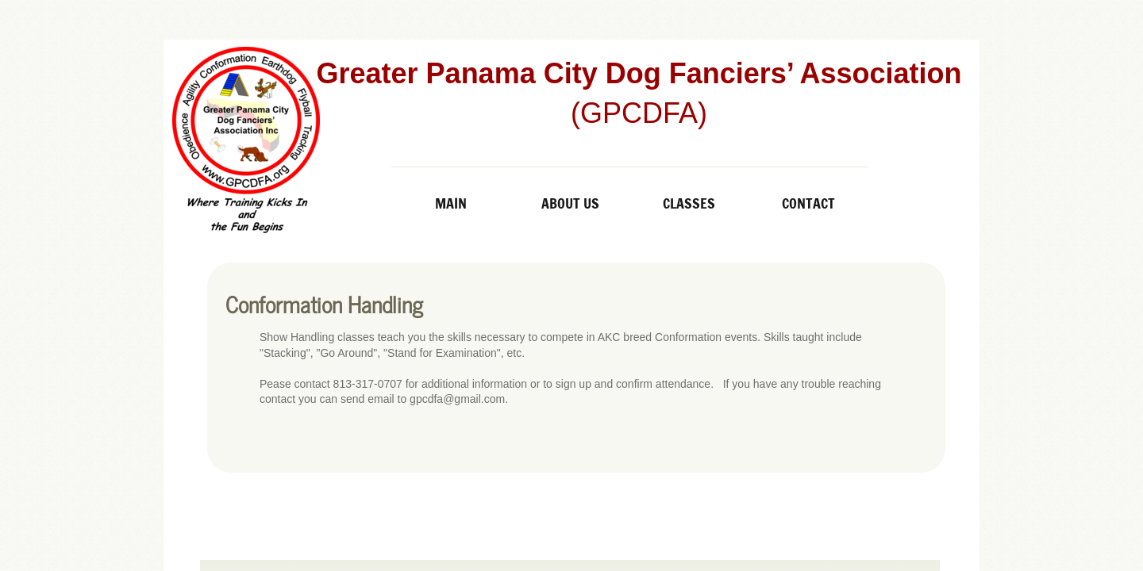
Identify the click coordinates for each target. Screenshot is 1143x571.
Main (451, 203)
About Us (570, 203)
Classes (689, 203)
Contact (808, 203)
